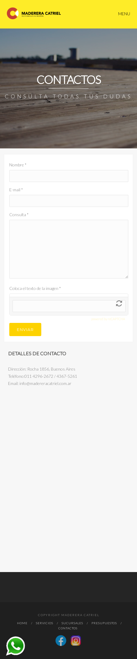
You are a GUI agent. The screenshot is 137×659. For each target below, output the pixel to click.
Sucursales (72, 623)
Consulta (19, 214)
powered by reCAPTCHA (108, 319)
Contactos (67, 628)
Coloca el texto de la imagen (35, 288)
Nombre (18, 164)
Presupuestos (104, 623)
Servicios (44, 623)
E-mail (16, 189)
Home (22, 623)
